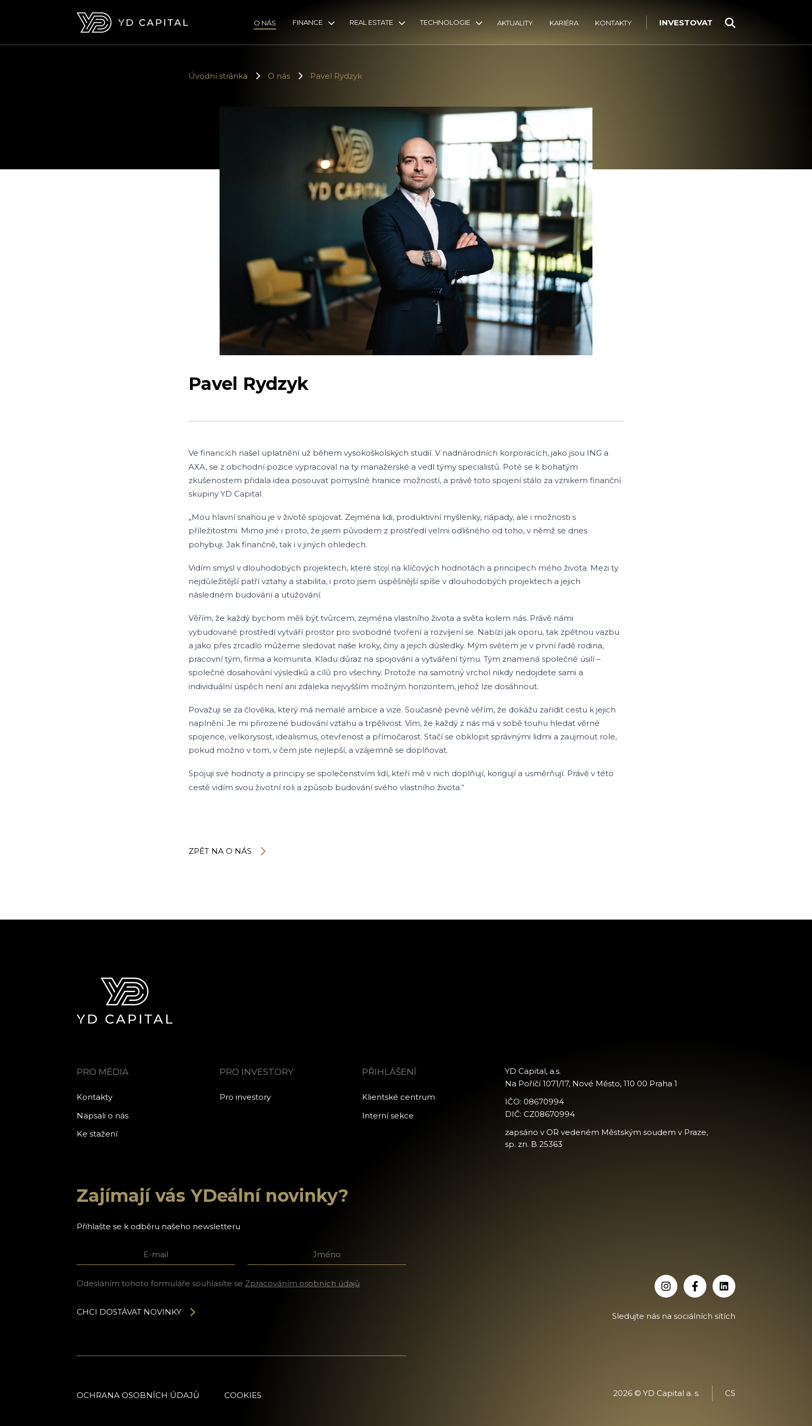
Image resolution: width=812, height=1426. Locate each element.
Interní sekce (388, 1116)
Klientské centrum (398, 1097)
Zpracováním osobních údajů (302, 1283)
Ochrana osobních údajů (138, 1395)
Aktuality (515, 23)
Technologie (445, 22)
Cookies (243, 1395)
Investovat (686, 22)
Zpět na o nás (228, 851)
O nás (265, 23)
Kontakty (613, 23)
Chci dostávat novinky (137, 1312)
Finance (308, 22)
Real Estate (371, 22)
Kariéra (563, 23)
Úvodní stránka (218, 76)
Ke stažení (97, 1134)
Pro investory (245, 1097)
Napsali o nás (102, 1116)
